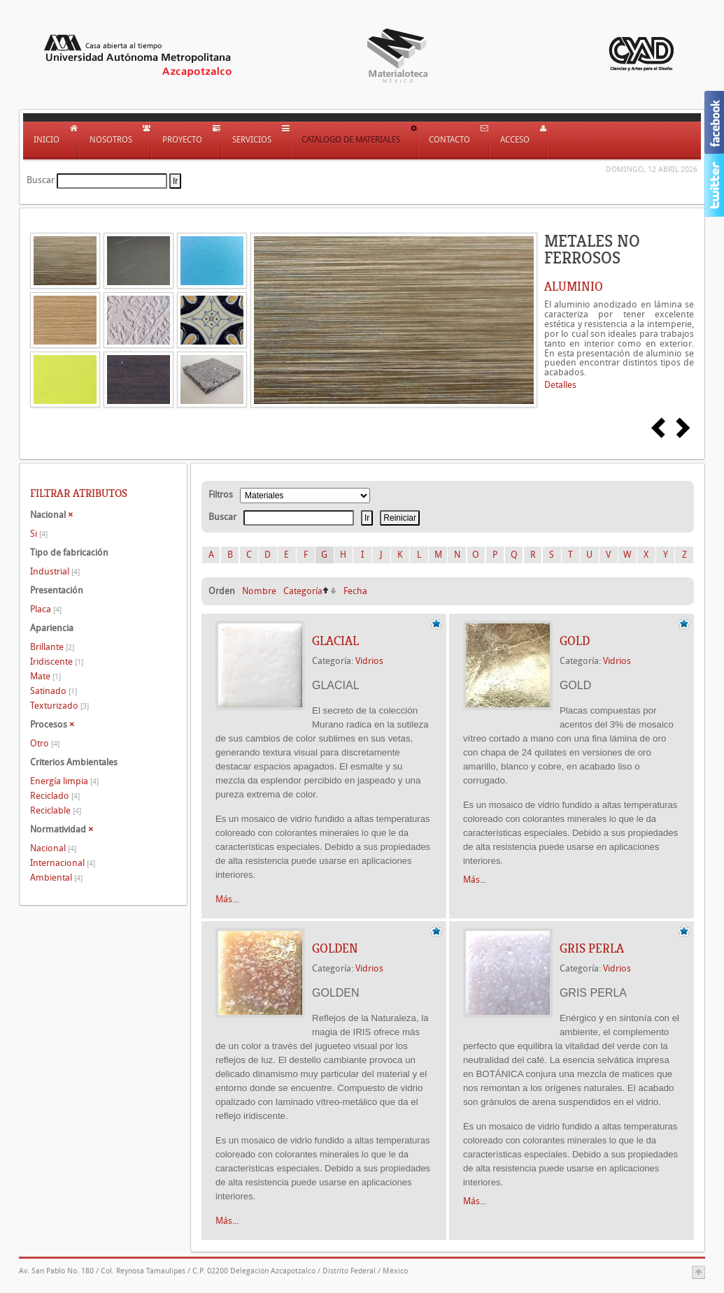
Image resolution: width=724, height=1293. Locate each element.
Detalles (560, 385)
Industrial (55, 571)
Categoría (302, 591)
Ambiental (56, 877)
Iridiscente (56, 661)
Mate (45, 676)
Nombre (259, 591)
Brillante (52, 647)
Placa (46, 609)
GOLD (575, 641)
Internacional (62, 863)
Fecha (355, 591)
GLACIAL (335, 641)
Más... (227, 899)
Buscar (41, 180)
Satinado (53, 691)
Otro (44, 743)
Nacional (53, 848)
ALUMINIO (573, 286)
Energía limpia (64, 781)
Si (39, 533)
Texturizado (59, 705)
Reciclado (55, 795)
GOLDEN (335, 948)
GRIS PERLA (592, 948)
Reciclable (55, 810)
